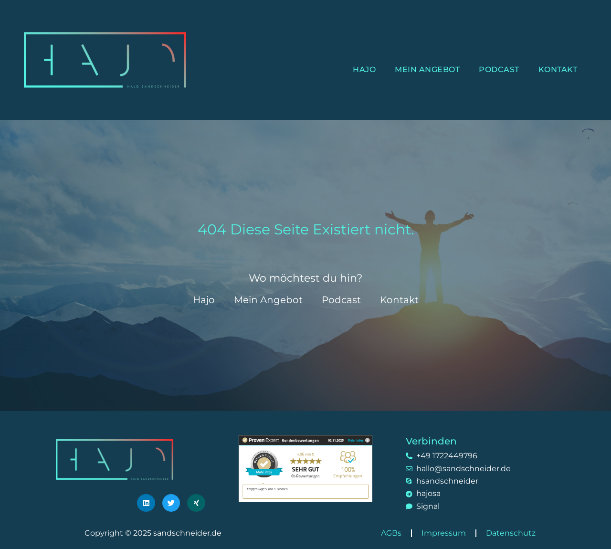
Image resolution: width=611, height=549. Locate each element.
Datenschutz (511, 533)
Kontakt (558, 69)
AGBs (391, 533)
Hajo (364, 69)
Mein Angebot (427, 69)
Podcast (499, 69)
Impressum (443, 533)
